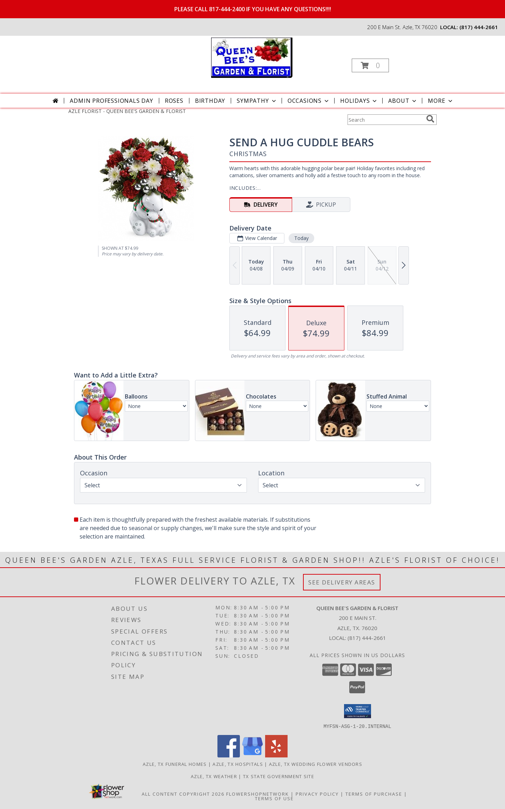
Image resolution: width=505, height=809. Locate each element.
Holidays (359, 101)
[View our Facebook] (228, 755)
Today (301, 238)
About (403, 101)
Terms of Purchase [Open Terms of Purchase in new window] (373, 793)
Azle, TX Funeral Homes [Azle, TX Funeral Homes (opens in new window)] (175, 764)
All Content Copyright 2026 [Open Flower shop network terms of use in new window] (183, 793)
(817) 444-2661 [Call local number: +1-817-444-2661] (478, 27)
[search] (430, 119)
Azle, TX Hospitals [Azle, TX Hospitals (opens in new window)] (238, 764)
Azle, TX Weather (214, 776)
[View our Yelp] (276, 755)
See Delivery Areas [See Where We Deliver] (341, 582)
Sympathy (257, 101)
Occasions (309, 101)
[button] (370, 65)
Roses (174, 101)
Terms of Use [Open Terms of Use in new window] (274, 798)
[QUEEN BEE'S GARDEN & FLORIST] (251, 57)
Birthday (210, 101)
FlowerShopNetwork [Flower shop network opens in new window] (257, 793)
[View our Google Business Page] (252, 755)
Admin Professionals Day (111, 101)
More (440, 101)
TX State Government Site (278, 776)
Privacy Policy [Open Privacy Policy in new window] (317, 793)
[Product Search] (385, 120)
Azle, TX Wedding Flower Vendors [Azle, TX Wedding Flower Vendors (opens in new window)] (315, 764)
